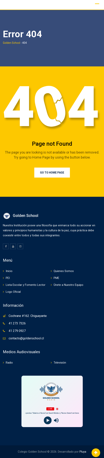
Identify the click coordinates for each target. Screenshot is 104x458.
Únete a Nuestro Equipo (68, 285)
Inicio (9, 271)
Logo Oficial (13, 291)
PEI (8, 278)
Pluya (82, 451)
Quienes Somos (64, 271)
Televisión (60, 362)
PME (56, 278)
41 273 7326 (17, 323)
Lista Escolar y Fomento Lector (25, 285)
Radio (9, 362)
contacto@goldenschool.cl (26, 338)
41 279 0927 (17, 331)
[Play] (48, 420)
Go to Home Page (52, 172)
